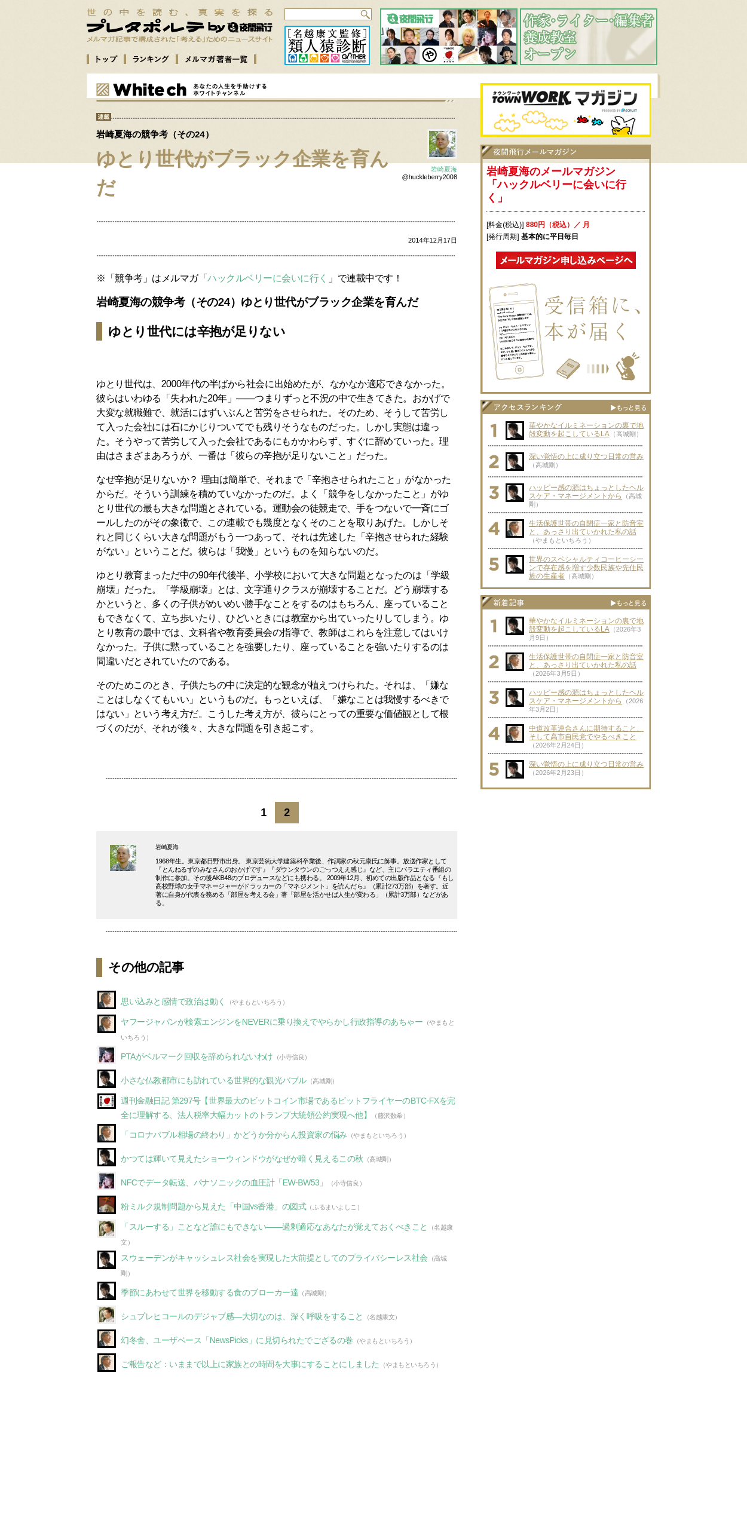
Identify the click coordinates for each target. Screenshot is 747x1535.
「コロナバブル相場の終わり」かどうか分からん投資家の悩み (234, 1134)
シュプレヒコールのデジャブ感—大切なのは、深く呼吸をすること (242, 1316)
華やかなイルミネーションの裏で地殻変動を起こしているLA (586, 429)
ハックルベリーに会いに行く (267, 278)
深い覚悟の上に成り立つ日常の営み (586, 456)
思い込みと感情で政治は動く (173, 1001)
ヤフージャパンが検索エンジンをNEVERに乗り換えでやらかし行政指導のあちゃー (272, 1022)
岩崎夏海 (444, 169)
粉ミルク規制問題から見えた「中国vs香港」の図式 (213, 1206)
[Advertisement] (566, 870)
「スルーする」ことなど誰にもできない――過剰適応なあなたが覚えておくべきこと (274, 1226)
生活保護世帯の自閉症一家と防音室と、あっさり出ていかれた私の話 (586, 527)
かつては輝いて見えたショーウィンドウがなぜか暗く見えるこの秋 (242, 1158)
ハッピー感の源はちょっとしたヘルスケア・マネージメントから (586, 491)
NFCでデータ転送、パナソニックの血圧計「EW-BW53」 (224, 1182)
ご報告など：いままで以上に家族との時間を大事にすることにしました (250, 1364)
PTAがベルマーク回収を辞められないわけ (197, 1056)
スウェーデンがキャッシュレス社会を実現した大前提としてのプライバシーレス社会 (274, 1258)
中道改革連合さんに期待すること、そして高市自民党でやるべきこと (586, 732)
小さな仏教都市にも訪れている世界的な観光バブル (214, 1080)
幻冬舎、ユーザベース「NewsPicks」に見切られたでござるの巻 (237, 1340)
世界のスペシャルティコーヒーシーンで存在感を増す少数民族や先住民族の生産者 (586, 567)
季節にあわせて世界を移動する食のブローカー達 (209, 1292)
